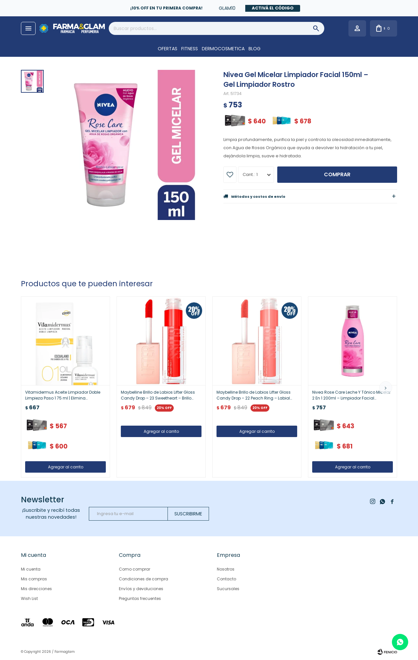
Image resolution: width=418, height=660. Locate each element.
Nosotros (225, 569)
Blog (255, 48)
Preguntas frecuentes (140, 598)
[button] (386, 388)
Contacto (226, 579)
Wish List (29, 598)
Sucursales (228, 588)
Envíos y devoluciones (141, 588)
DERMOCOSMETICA (223, 48)
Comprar (337, 174)
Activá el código (273, 8)
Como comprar (134, 569)
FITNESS (189, 48)
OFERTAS (167, 48)
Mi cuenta (30, 569)
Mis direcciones (36, 588)
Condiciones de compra (143, 579)
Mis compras (34, 579)
